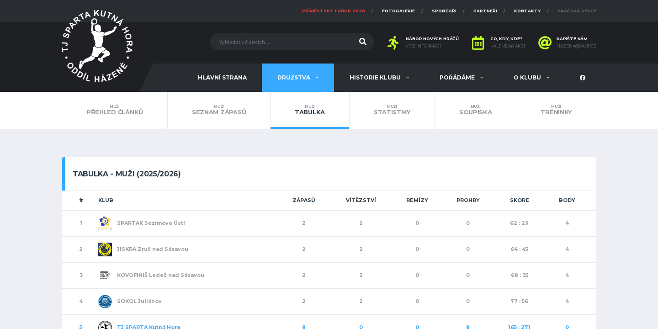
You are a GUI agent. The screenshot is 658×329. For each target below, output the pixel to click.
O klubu (528, 77)
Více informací (423, 46)
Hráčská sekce (576, 10)
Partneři (485, 10)
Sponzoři (444, 10)
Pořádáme (458, 77)
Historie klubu (376, 77)
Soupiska (475, 110)
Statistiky (392, 110)
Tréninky (556, 110)
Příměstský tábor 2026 (333, 10)
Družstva (294, 77)
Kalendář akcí (507, 46)
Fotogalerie (398, 10)
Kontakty (527, 10)
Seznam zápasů (219, 110)
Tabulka (310, 110)
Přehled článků (114, 110)
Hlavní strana (222, 77)
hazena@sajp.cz (576, 46)
